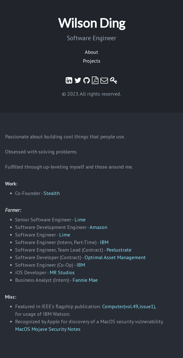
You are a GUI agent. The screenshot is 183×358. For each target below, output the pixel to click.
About (91, 52)
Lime (80, 219)
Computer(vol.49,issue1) (128, 306)
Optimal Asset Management (115, 257)
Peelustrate (118, 250)
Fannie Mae (85, 280)
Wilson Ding (91, 22)
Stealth (52, 193)
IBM (104, 242)
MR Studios (62, 272)
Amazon (98, 227)
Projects (91, 61)
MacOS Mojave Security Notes (48, 329)
